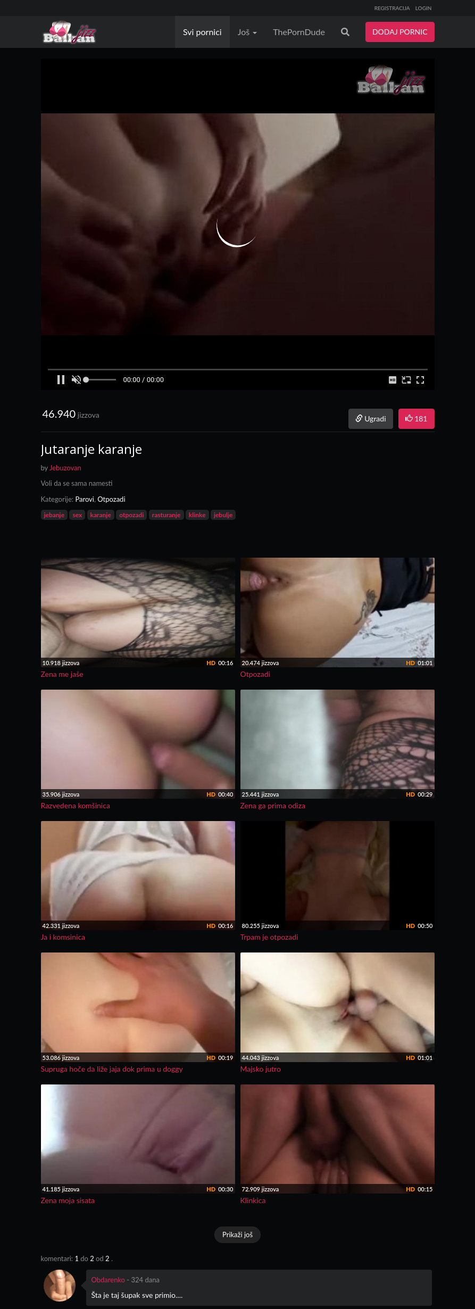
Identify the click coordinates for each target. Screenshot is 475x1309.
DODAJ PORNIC (400, 31)
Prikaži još (237, 1234)
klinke (197, 515)
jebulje (223, 515)
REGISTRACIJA (392, 8)
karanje (100, 515)
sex (77, 515)
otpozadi (131, 515)
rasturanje (166, 515)
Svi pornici (202, 32)
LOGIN (423, 8)
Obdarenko (108, 1279)
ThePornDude (299, 32)
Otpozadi (111, 499)
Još (247, 32)
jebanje (54, 515)
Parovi (84, 499)
